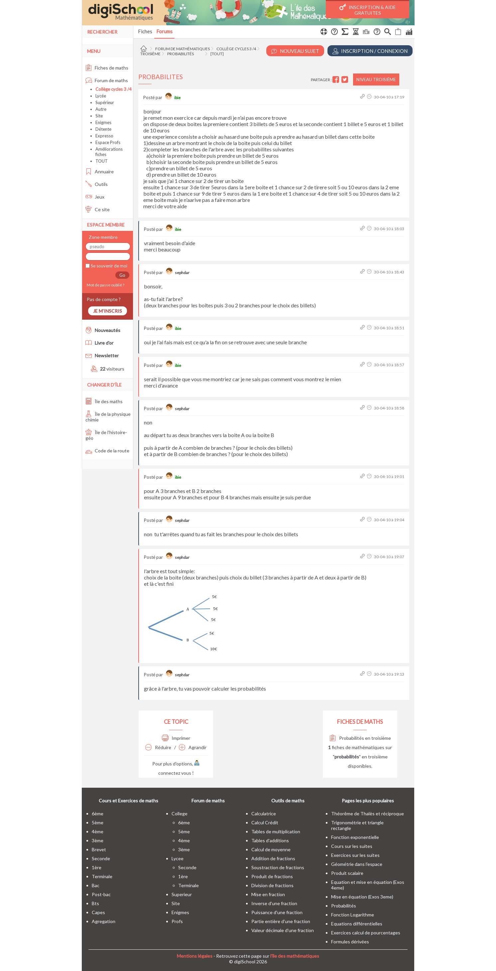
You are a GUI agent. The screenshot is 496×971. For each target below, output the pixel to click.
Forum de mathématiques (182, 48)
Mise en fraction (268, 894)
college (179, 813)
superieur (182, 894)
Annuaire (99, 171)
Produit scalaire (347, 873)
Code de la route (107, 450)
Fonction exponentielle (355, 837)
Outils (96, 184)
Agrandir (192, 747)
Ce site (97, 209)
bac (95, 885)
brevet (99, 849)
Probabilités (180, 53)
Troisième (150, 53)
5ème (97, 822)
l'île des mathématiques (294, 956)
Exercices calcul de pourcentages (365, 932)
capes (98, 912)
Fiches (145, 31)
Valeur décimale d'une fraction (282, 930)
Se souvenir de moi (108, 265)
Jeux (94, 197)
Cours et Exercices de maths (128, 800)
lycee (178, 858)
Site (99, 115)
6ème (97, 813)
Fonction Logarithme (352, 914)
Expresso (104, 135)
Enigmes (103, 122)
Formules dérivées (350, 941)
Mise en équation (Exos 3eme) (362, 896)
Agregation (103, 921)
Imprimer (176, 738)
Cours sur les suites (351, 846)
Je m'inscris (107, 311)
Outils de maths (288, 800)
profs (177, 921)
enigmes (180, 912)
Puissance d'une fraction (277, 912)
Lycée (100, 95)
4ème (97, 831)
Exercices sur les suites (355, 855)
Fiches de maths (106, 68)
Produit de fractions (272, 876)
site (176, 903)
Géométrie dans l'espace (356, 864)
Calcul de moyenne (271, 849)
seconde (101, 858)
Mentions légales (194, 956)
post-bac (101, 894)
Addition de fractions (273, 858)
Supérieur (104, 102)
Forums (164, 31)
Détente (103, 129)
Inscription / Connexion (370, 51)
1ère (96, 867)
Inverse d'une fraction (274, 903)
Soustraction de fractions (277, 867)
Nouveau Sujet (295, 51)
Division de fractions (272, 885)
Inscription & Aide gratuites (367, 10)
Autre (100, 109)
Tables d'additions (270, 840)
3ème (97, 840)
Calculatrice (263, 813)
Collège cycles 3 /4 (236, 48)
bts (95, 903)
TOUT (101, 161)
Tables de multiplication (275, 831)
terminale (102, 876)
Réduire (158, 747)
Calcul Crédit (264, 822)
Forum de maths (106, 80)
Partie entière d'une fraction (280, 921)
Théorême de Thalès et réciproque (367, 813)
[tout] (217, 53)
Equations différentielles (356, 923)
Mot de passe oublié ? (104, 284)
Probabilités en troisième (360, 738)
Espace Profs (107, 142)
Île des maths (104, 401)
